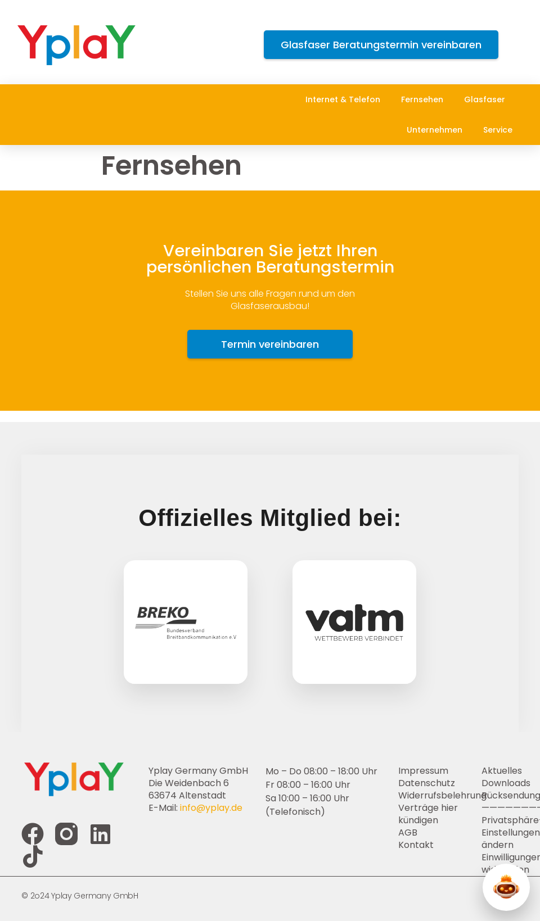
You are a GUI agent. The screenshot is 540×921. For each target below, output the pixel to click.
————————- (500, 808)
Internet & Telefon (345, 99)
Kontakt (416, 845)
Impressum (423, 771)
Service (500, 129)
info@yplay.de (211, 807)
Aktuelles (500, 771)
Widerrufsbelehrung (440, 796)
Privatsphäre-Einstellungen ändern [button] (500, 832)
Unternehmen (437, 129)
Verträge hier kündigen (428, 814)
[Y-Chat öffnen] (506, 887)
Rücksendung (500, 796)
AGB (407, 833)
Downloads (500, 783)
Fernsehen (425, 99)
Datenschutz (426, 783)
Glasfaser (487, 99)
